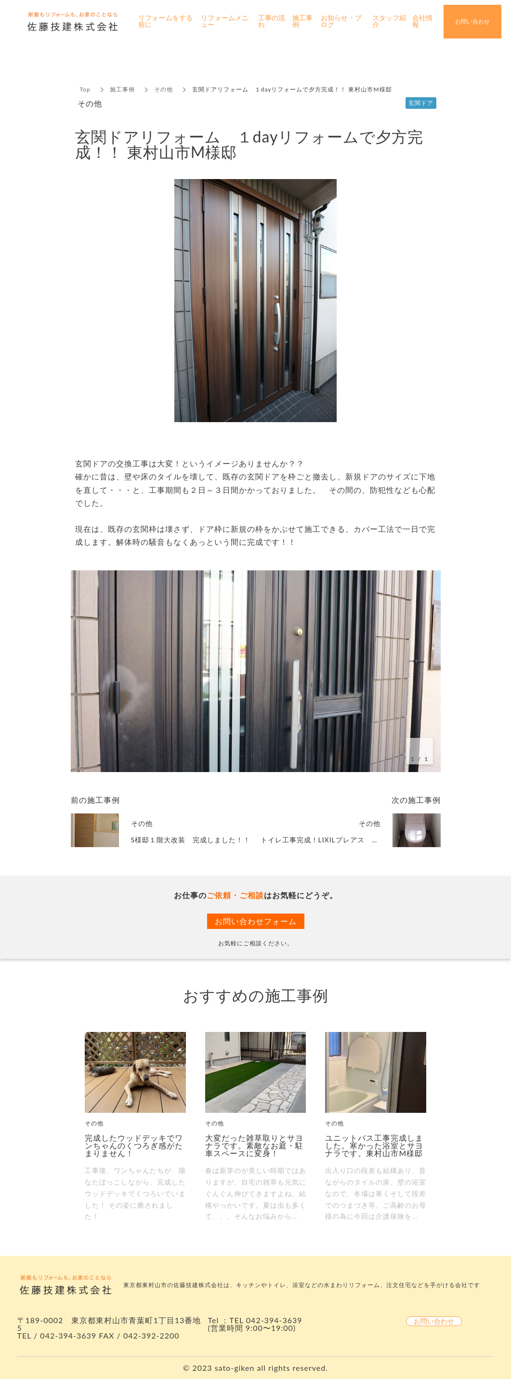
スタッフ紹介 (389, 21)
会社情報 (422, 21)
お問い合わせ (434, 1321)
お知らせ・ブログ (341, 21)
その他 (163, 89)
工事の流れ (271, 21)
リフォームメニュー (225, 21)
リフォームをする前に (165, 21)
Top (85, 89)
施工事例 (122, 89)
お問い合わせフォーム (256, 921)
